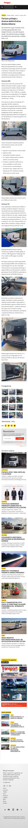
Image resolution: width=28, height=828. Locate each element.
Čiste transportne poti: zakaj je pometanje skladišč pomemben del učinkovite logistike (13, 605)
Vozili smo (5, 790)
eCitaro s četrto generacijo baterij (17, 740)
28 (24, 818)
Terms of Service (23, 445)
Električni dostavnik (6, 421)
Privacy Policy (19, 445)
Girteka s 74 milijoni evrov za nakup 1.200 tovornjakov (17, 733)
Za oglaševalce (6, 782)
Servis (4, 793)
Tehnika (5, 792)
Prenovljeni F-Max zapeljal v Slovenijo (13, 473)
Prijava (20, 438)
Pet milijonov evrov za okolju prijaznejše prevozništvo (17, 749)
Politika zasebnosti (8, 818)
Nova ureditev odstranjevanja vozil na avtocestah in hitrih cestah (13, 639)
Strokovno (5, 795)
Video (4, 799)
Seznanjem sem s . (12, 442)
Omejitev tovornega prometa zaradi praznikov (12, 571)
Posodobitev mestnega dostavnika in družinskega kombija (13, 539)
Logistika (5, 797)
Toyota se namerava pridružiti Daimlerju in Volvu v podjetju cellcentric (13, 505)
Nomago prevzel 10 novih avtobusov (17, 717)
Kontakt (5, 803)
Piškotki (22, 816)
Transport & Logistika (9, 660)
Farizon (13, 421)
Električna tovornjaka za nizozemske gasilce (17, 725)
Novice (4, 788)
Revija (4, 801)
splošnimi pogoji (18, 442)
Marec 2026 (5, 662)
